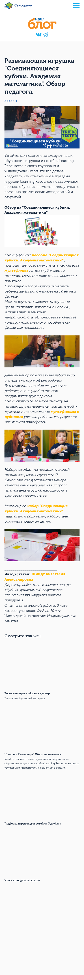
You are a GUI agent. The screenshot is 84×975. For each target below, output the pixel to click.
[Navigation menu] (76, 5)
